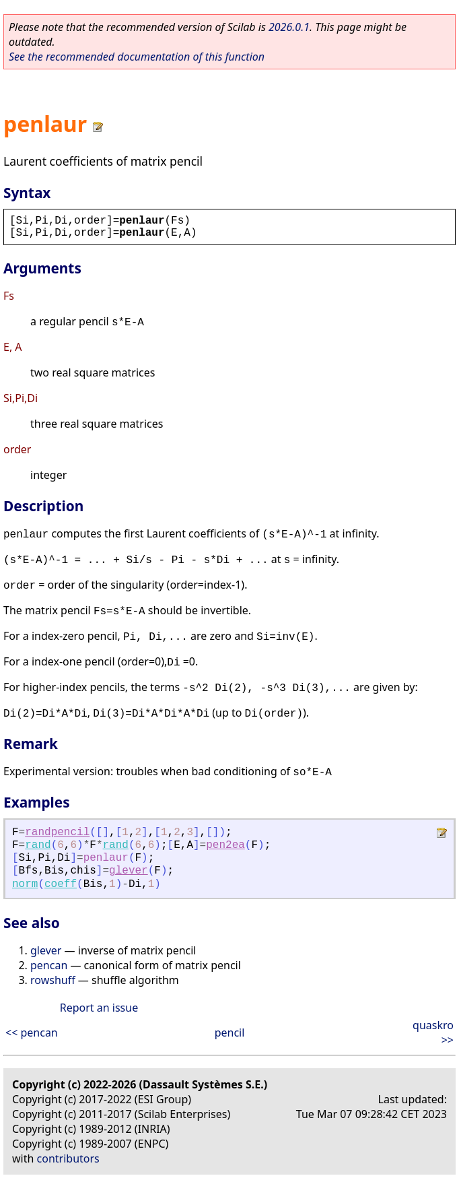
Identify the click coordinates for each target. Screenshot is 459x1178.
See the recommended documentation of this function (136, 56)
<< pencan (31, 1032)
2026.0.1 (289, 27)
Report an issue (99, 1007)
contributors (68, 1158)
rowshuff (52, 980)
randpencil (57, 832)
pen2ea (225, 845)
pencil (230, 1032)
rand (37, 845)
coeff (60, 884)
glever (128, 871)
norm (25, 884)
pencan (48, 965)
